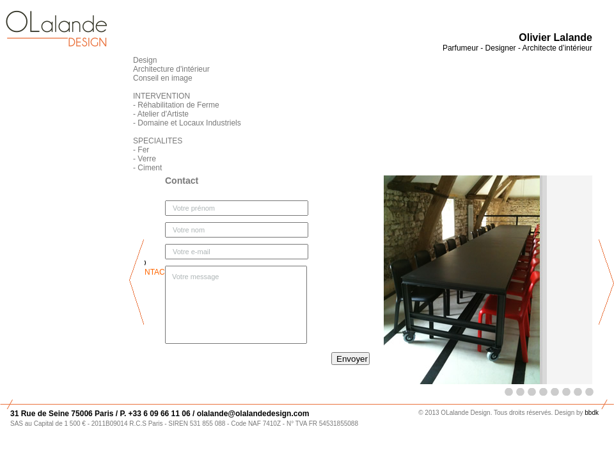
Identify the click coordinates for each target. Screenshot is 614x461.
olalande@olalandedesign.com (251, 413)
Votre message (236, 305)
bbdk (592, 412)
